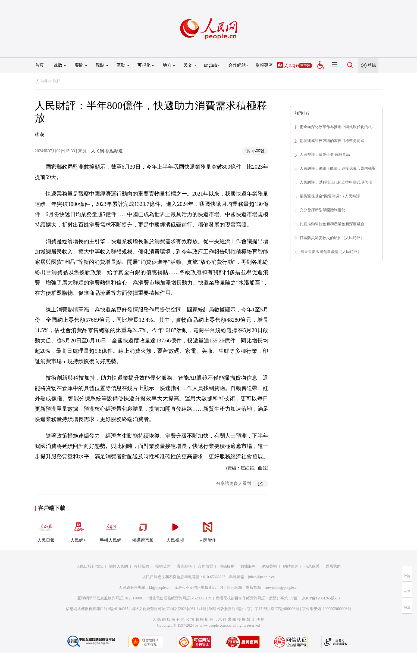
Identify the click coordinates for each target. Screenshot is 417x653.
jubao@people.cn (261, 577)
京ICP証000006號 (285, 609)
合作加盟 (205, 566)
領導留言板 (143, 530)
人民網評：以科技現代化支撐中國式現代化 (336, 182)
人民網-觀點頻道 (107, 150)
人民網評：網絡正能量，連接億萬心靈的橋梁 (338, 168)
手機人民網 (110, 530)
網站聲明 (269, 566)
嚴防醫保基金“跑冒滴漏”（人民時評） (332, 196)
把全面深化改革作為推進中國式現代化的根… (338, 127)
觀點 (56, 81)
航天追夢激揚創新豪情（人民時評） (330, 252)
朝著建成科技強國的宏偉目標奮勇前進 (332, 141)
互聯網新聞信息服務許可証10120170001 (110, 598)
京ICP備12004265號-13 (321, 598)
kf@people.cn (160, 588)
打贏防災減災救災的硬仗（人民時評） (332, 238)
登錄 (371, 65)
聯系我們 (333, 566)
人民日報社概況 (89, 566)
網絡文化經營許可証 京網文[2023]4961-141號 (168, 609)
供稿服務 (226, 566)
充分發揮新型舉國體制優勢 (322, 210)
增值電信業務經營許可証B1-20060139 (179, 598)
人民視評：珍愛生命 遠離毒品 (325, 155)
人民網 (41, 81)
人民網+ (78, 530)
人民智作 (207, 530)
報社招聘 (141, 566)
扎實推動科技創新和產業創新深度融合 (332, 224)
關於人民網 (118, 566)
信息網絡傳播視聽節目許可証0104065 (97, 609)
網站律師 (290, 566)
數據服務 (248, 566)
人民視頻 (175, 530)
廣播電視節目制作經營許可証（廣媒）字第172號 (256, 598)
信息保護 (311, 566)
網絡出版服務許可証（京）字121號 (238, 609)
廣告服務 (184, 566)
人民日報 (45, 530)
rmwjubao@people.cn (282, 588)
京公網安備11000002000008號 (326, 609)
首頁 (39, 65)
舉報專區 (264, 65)
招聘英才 (163, 566)
